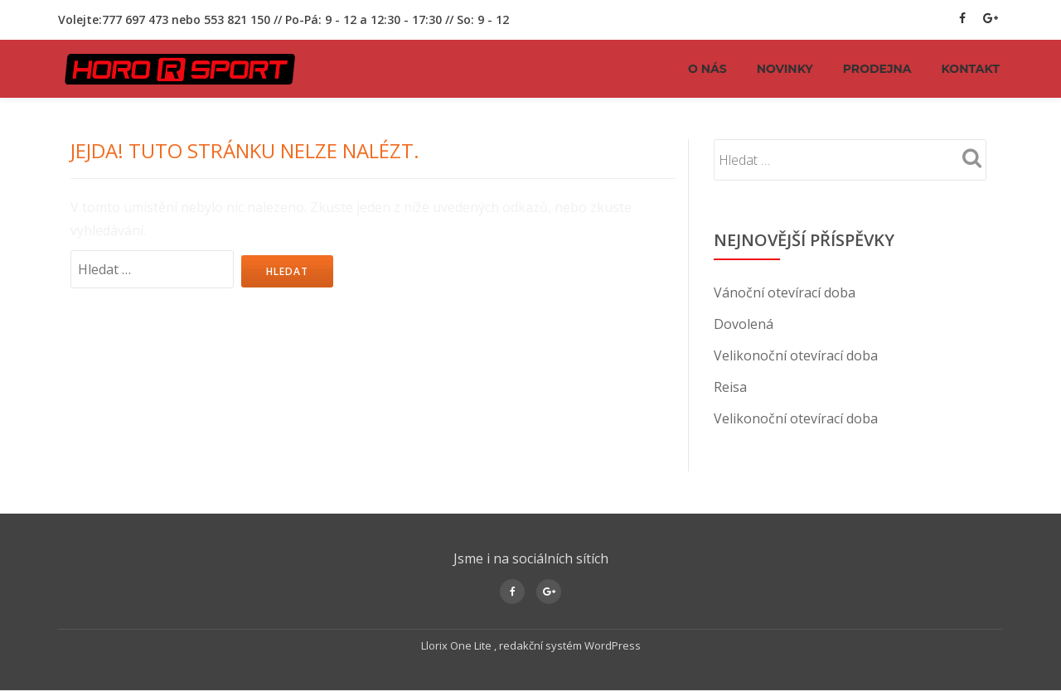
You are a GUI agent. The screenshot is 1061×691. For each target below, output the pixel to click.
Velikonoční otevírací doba (796, 355)
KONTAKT (971, 68)
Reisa (730, 387)
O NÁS (707, 68)
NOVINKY (785, 68)
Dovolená (743, 324)
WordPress (612, 645)
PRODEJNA (877, 68)
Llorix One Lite (457, 645)
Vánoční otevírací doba (784, 292)
